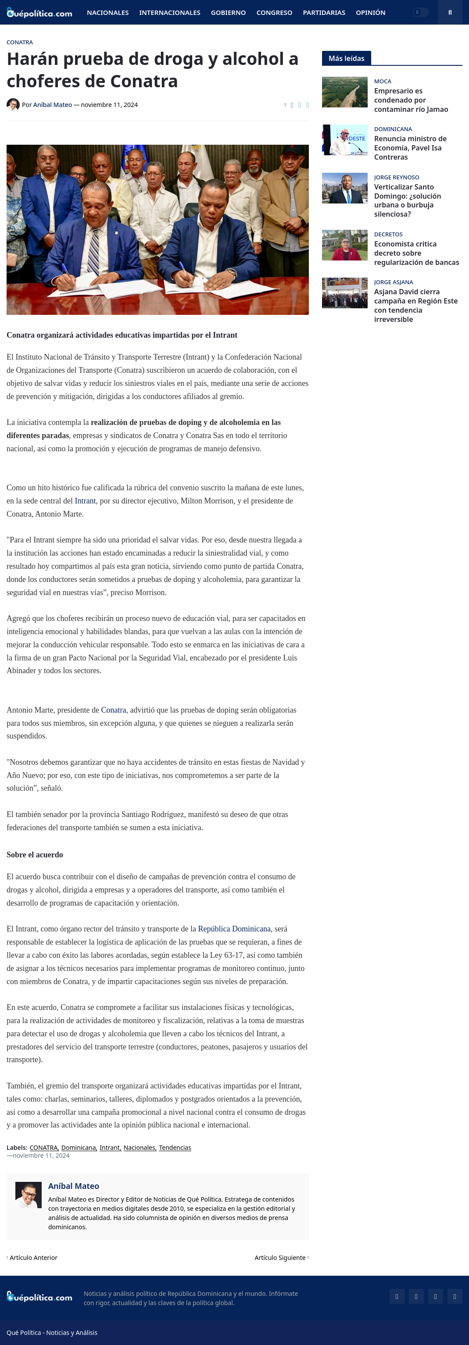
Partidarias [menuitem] (324, 12)
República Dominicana (234, 928)
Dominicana (78, 1148)
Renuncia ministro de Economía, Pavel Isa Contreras (410, 147)
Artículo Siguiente (280, 1257)
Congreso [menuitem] (275, 12)
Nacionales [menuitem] (108, 12)
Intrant (85, 500)
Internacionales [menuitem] (169, 12)
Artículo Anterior (33, 1257)
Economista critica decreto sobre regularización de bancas (416, 253)
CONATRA (44, 1148)
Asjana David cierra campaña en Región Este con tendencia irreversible (416, 305)
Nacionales (139, 1148)
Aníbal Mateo (73, 1186)
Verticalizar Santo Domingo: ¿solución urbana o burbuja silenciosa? (407, 200)
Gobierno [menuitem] (228, 12)
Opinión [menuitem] (371, 12)
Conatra (113, 710)
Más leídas (347, 58)
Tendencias (175, 1148)
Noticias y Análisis (71, 1332)
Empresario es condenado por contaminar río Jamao (411, 100)
